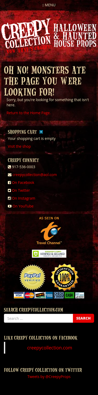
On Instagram (23, 198)
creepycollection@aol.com (35, 174)
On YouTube (23, 206)
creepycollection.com (49, 347)
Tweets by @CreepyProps (49, 376)
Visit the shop (19, 146)
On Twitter (21, 190)
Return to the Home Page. (29, 112)
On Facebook (23, 182)
